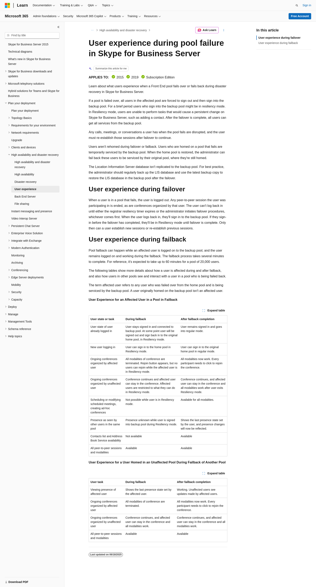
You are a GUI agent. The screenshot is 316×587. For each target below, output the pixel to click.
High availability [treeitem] (24, 174)
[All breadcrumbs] (92, 30)
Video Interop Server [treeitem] (24, 218)
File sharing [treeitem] (22, 203)
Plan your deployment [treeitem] (24, 110)
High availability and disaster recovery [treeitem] (32, 164)
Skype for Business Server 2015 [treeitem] (28, 44)
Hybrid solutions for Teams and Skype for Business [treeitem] (33, 93)
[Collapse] (58, 27)
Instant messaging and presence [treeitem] (31, 211)
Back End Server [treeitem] (25, 196)
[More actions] (223, 30)
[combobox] (32, 35)
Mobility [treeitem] (16, 284)
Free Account (300, 16)
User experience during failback (278, 43)
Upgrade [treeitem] (16, 140)
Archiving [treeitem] (17, 262)
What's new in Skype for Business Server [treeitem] (29, 61)
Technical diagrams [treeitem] (20, 51)
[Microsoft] (7, 5)
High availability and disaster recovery (123, 30)
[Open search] (297, 5)
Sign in (306, 5)
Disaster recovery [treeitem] (25, 181)
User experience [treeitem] (25, 189)
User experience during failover (279, 37)
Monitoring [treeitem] (17, 255)
